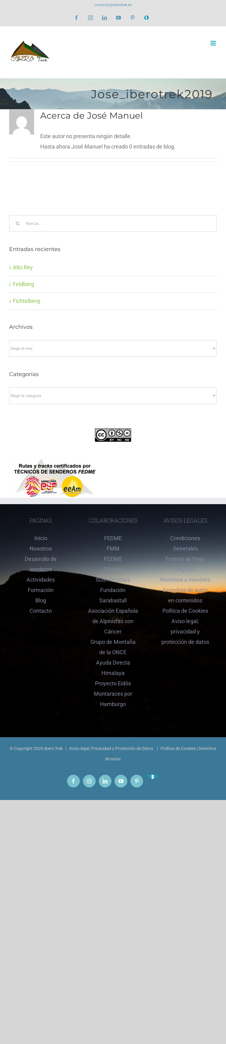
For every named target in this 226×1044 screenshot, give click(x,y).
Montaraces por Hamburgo (113, 699)
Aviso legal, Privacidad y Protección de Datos (111, 748)
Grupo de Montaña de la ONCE (113, 647)
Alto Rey (23, 267)
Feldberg (23, 284)
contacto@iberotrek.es (113, 5)
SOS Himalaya (113, 579)
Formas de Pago (185, 559)
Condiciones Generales (185, 543)
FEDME (113, 538)
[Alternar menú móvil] (213, 43)
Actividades (40, 579)
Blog (40, 600)
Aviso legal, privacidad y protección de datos (185, 631)
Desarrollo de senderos (41, 564)
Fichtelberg (26, 301)
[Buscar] (17, 223)
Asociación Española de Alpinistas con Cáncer (113, 621)
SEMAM (113, 569)
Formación (41, 590)
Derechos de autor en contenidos (185, 595)
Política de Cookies (185, 611)
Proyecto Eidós (113, 683)
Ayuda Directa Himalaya (113, 667)
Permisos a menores (185, 579)
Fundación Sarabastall (113, 595)
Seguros (185, 569)
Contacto (41, 611)
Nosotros (41, 548)
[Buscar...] (113, 223)
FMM (113, 548)
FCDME (113, 559)
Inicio (40, 538)
